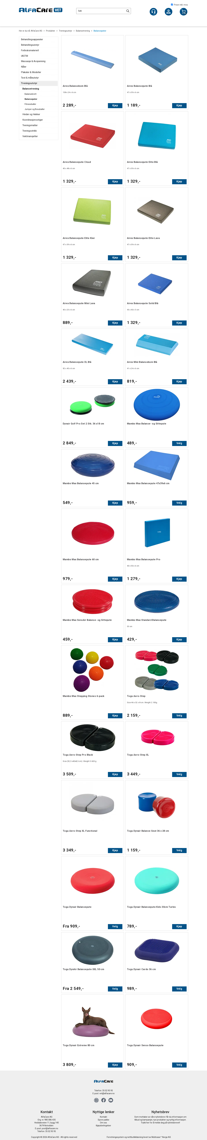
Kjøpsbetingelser (103, 1125)
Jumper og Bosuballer (35, 109)
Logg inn (168, 12)
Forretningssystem (115, 1137)
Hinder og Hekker (31, 114)
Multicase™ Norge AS (161, 1137)
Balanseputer (100, 31)
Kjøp (115, 105)
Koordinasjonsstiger (32, 119)
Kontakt (103, 1117)
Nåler (23, 66)
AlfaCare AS (36, 31)
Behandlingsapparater (32, 39)
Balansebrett (30, 94)
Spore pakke (103, 1120)
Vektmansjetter (30, 136)
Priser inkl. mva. (179, 5)
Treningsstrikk (29, 130)
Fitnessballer (30, 104)
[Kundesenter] (153, 12)
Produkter (50, 31)
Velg (179, 443)
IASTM (24, 56)
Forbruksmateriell (30, 50)
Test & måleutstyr (30, 77)
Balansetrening (83, 31)
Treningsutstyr (65, 31)
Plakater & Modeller (31, 72)
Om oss (103, 1122)
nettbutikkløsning (135, 1137)
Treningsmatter (30, 125)
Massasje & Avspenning (33, 61)
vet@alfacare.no (107, 1093)
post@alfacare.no (50, 1128)
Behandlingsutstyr (30, 45)
